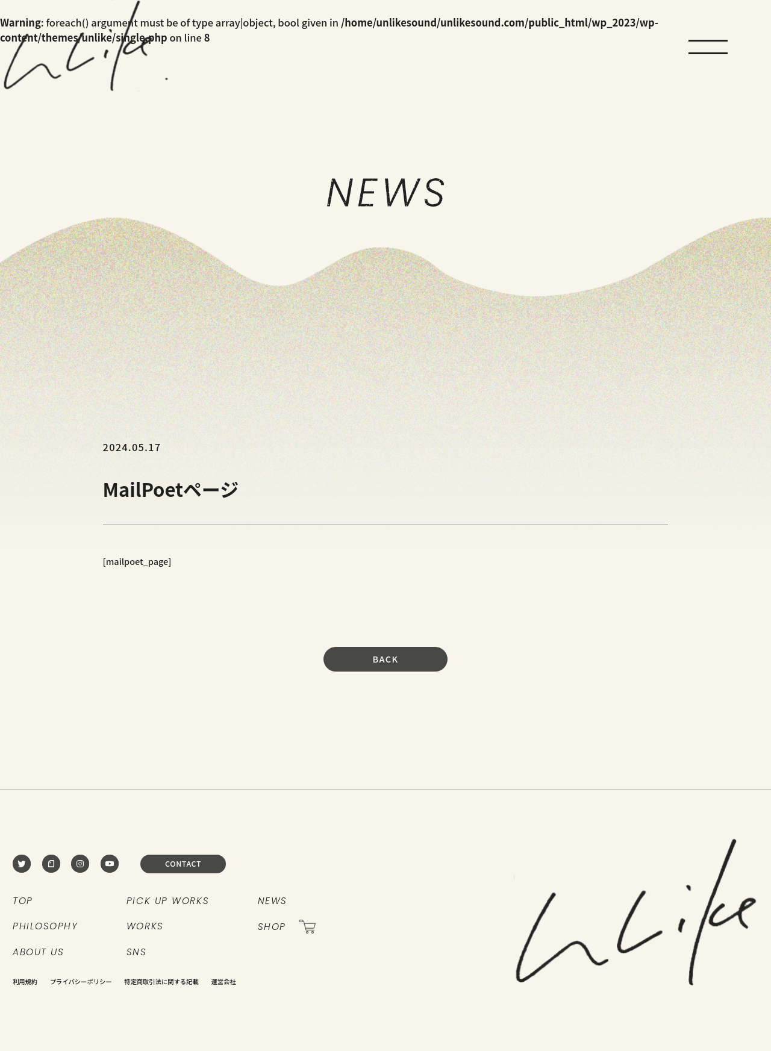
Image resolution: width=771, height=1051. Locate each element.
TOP (23, 900)
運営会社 (223, 981)
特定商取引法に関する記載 (161, 981)
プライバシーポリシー (81, 981)
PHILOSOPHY (45, 926)
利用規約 (25, 981)
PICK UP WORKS (167, 900)
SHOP (287, 927)
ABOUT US (38, 952)
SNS (136, 952)
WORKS (145, 926)
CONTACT (183, 863)
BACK (385, 658)
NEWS (272, 900)
